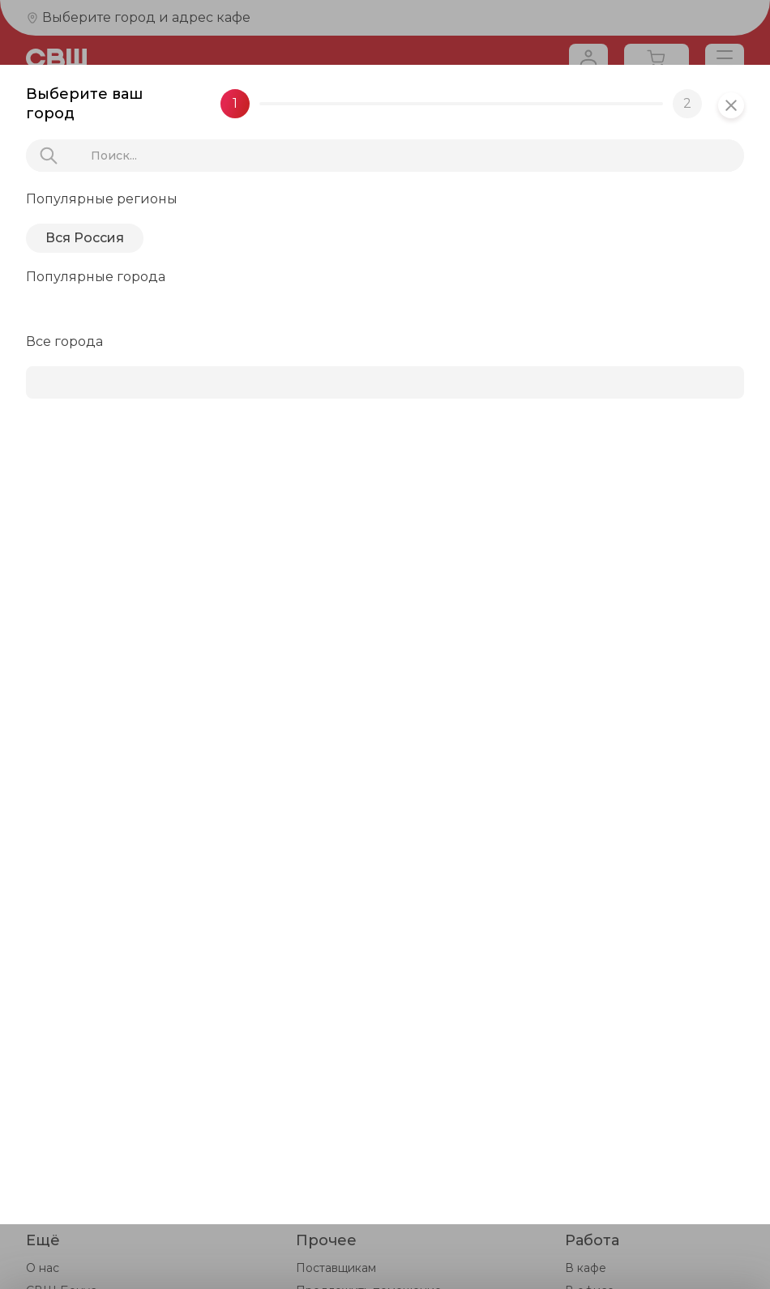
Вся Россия (84, 237)
